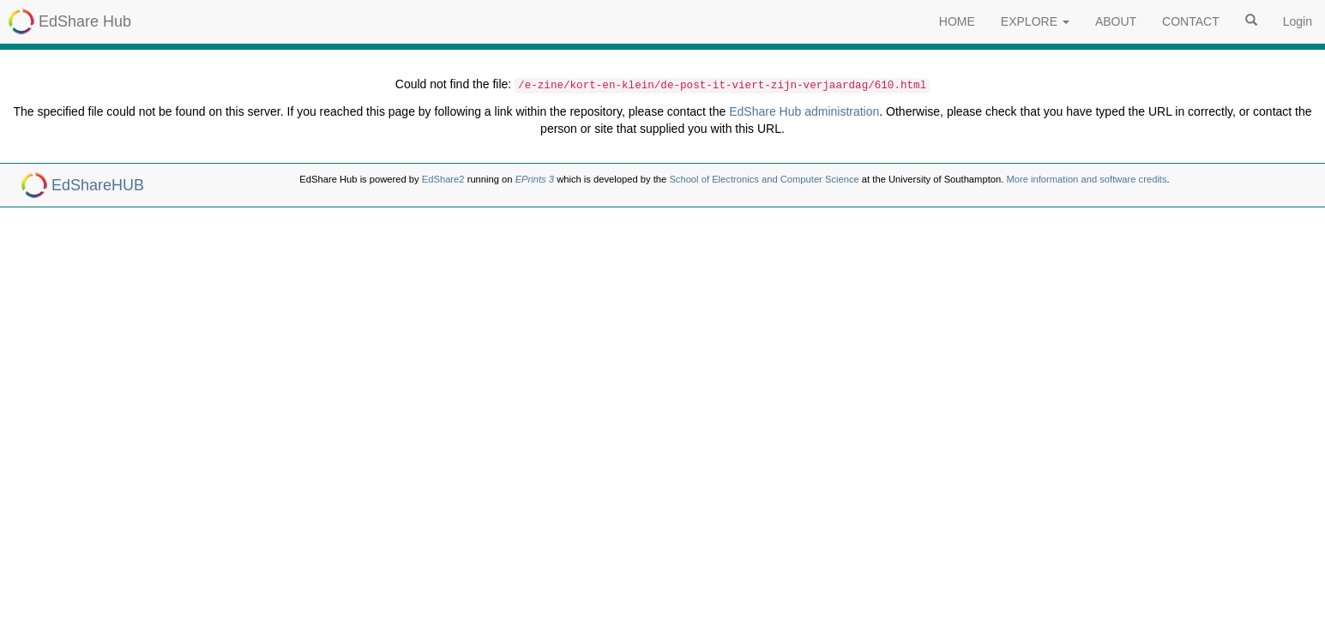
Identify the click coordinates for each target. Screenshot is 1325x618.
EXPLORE (1035, 21)
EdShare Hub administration (804, 111)
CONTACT (1191, 21)
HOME (957, 21)
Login (1297, 21)
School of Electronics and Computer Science (763, 179)
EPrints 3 (534, 179)
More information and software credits (1086, 179)
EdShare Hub (85, 21)
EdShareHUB (97, 185)
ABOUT (1115, 21)
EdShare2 (443, 179)
